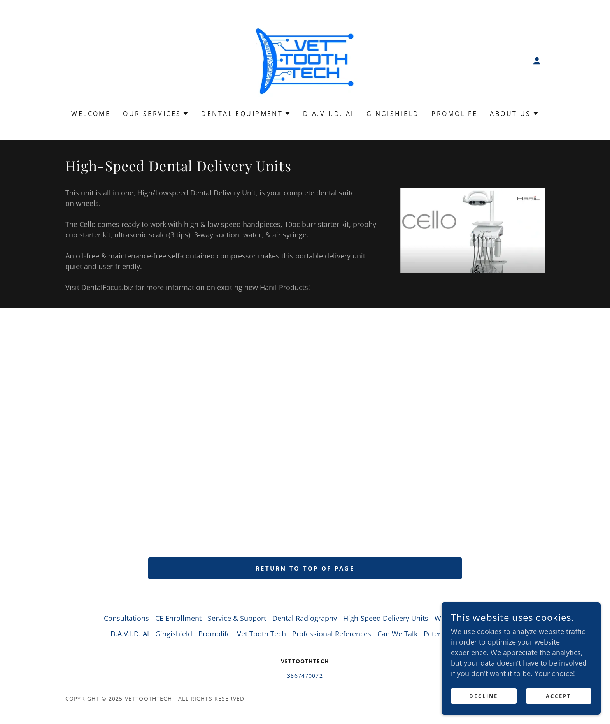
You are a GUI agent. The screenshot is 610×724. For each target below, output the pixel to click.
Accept (559, 696)
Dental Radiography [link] (304, 618)
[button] (537, 61)
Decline (486, 696)
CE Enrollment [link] (178, 618)
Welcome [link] (90, 113)
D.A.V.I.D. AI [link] (328, 113)
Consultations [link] (126, 618)
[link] (305, 60)
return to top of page (305, 568)
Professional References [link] (331, 633)
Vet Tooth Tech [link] (261, 633)
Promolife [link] (454, 113)
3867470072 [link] (305, 675)
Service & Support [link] (237, 618)
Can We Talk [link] (397, 633)
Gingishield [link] (392, 113)
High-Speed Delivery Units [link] (385, 618)
